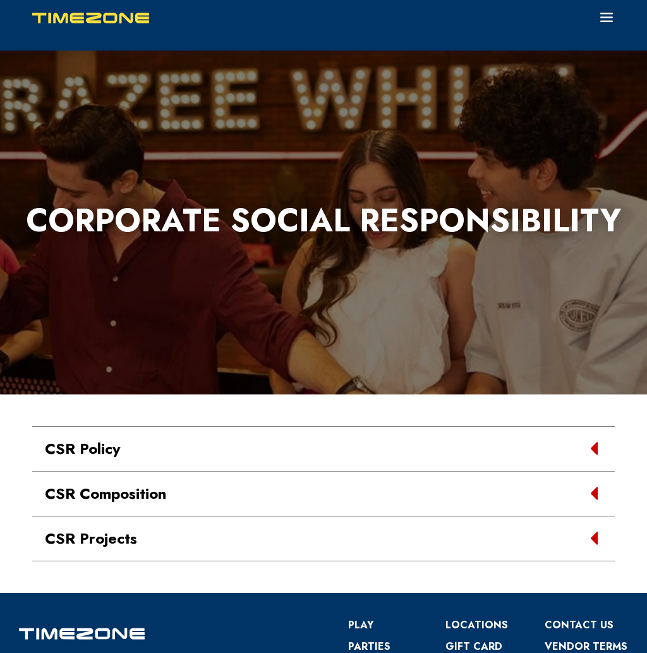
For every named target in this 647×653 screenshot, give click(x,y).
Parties (369, 472)
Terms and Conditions (382, 501)
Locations (476, 451)
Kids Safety (578, 565)
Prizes (462, 494)
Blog (460, 515)
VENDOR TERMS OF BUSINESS (586, 479)
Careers (371, 529)
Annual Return (567, 515)
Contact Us (579, 451)
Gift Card (473, 472)
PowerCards (482, 537)
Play (360, 451)
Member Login (551, 637)
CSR (555, 543)
